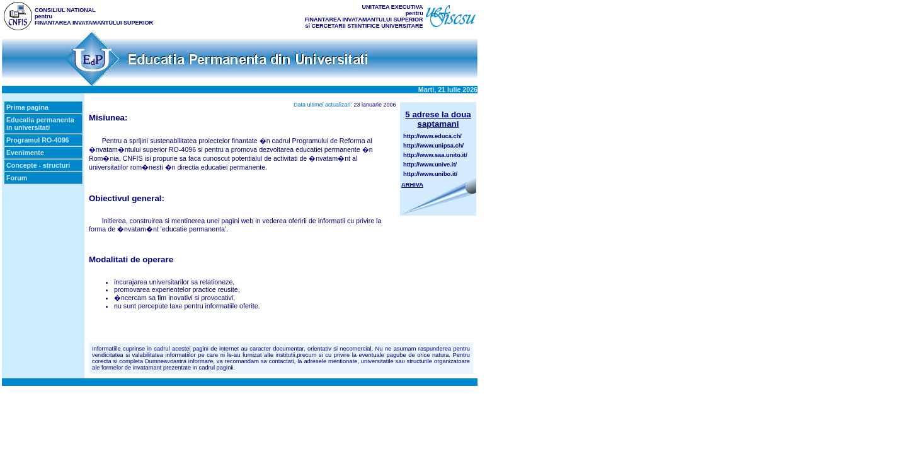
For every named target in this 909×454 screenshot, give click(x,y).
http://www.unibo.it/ (430, 174)
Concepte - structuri (38, 165)
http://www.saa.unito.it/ (435, 155)
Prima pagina (27, 107)
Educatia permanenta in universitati (40, 123)
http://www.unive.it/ (430, 164)
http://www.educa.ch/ (432, 136)
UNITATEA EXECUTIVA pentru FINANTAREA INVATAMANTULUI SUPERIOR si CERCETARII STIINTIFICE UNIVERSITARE (364, 16)
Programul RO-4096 (37, 140)
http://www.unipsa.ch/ (433, 146)
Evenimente (25, 152)
